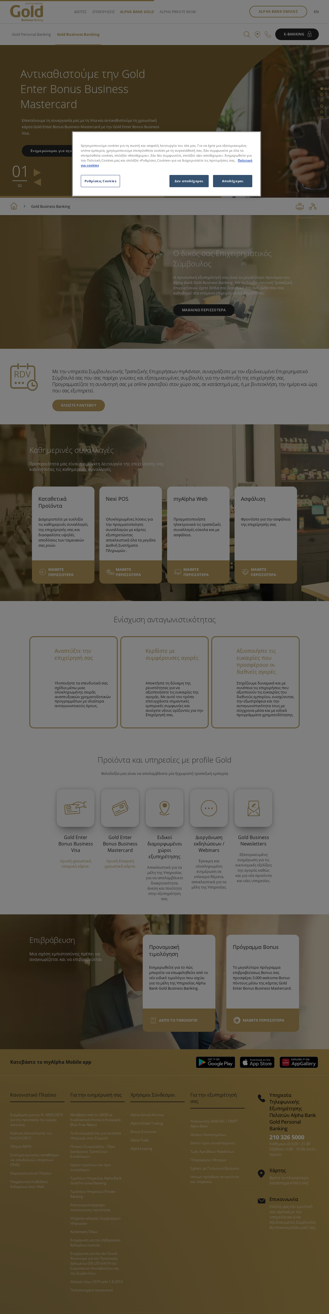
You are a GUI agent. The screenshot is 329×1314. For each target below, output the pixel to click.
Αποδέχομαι (233, 181)
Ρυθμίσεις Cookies (101, 181)
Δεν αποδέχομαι (189, 181)
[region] (166, 163)
